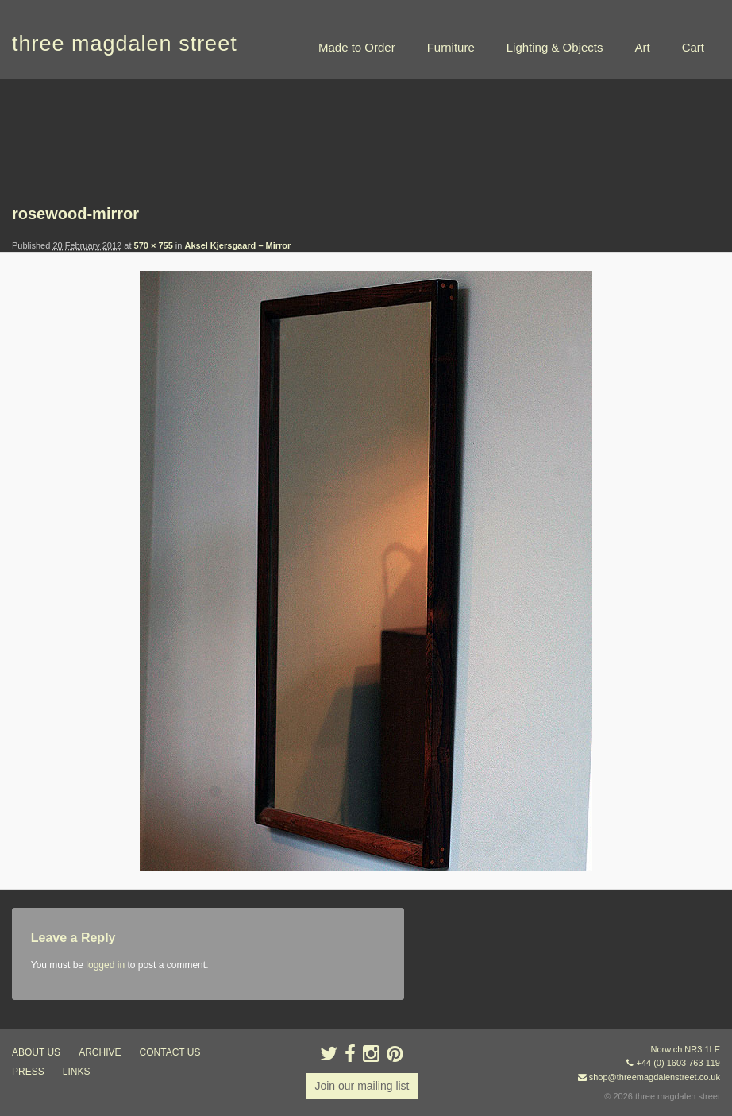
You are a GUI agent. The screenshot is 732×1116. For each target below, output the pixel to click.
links (77, 1071)
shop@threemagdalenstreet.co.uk (654, 1077)
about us (36, 1052)
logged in (105, 965)
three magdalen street (124, 44)
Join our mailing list (361, 1085)
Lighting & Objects (555, 47)
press (28, 1071)
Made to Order (356, 47)
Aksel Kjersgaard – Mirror (237, 245)
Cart (693, 47)
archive (100, 1052)
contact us (170, 1052)
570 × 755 (153, 245)
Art (641, 47)
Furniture (451, 47)
